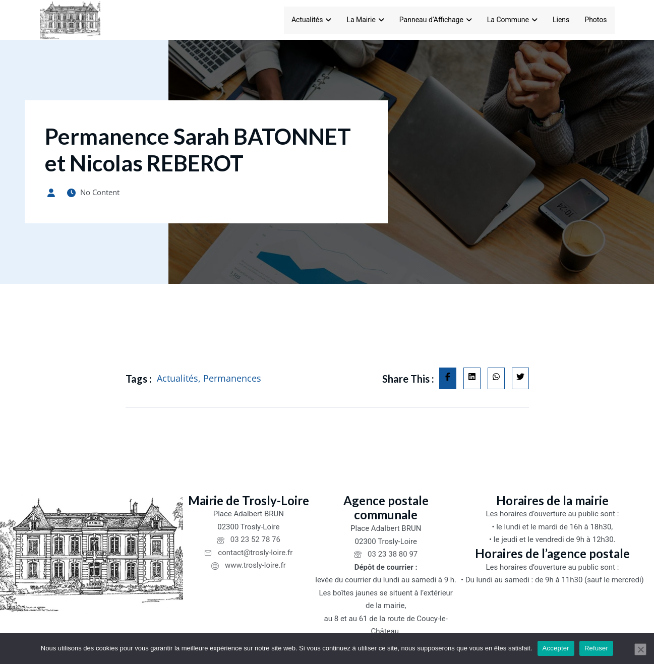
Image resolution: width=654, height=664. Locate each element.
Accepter (556, 648)
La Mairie (365, 20)
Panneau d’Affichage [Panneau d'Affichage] (435, 20)
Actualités (311, 20)
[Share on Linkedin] (472, 381)
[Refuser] (640, 649)
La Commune (512, 20)
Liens (561, 20)
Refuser (596, 648)
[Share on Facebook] (448, 381)
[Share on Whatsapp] (496, 381)
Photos (595, 20)
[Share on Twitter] (520, 381)
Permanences (232, 381)
